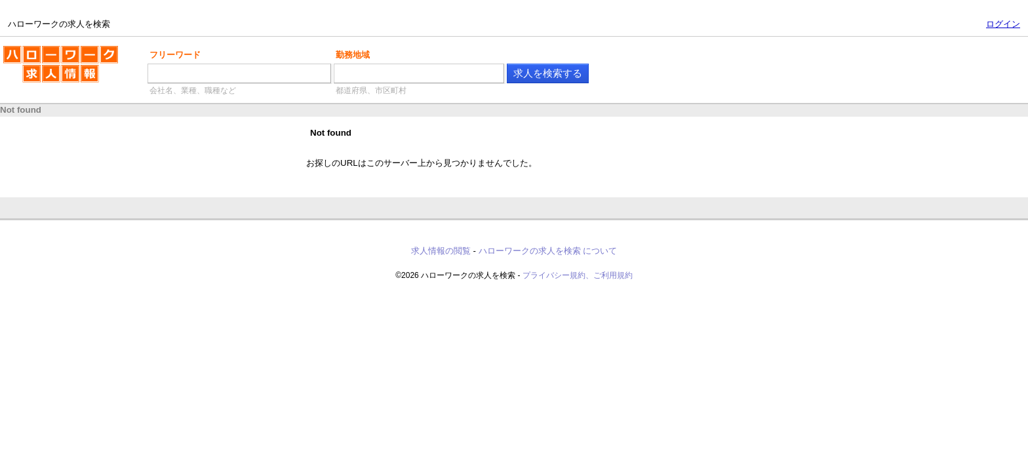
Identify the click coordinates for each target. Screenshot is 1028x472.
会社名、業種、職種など (192, 90)
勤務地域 (353, 55)
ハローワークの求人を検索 (60, 69)
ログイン (1003, 24)
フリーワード (175, 55)
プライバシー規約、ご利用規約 (578, 275)
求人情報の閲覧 (441, 251)
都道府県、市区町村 (371, 90)
